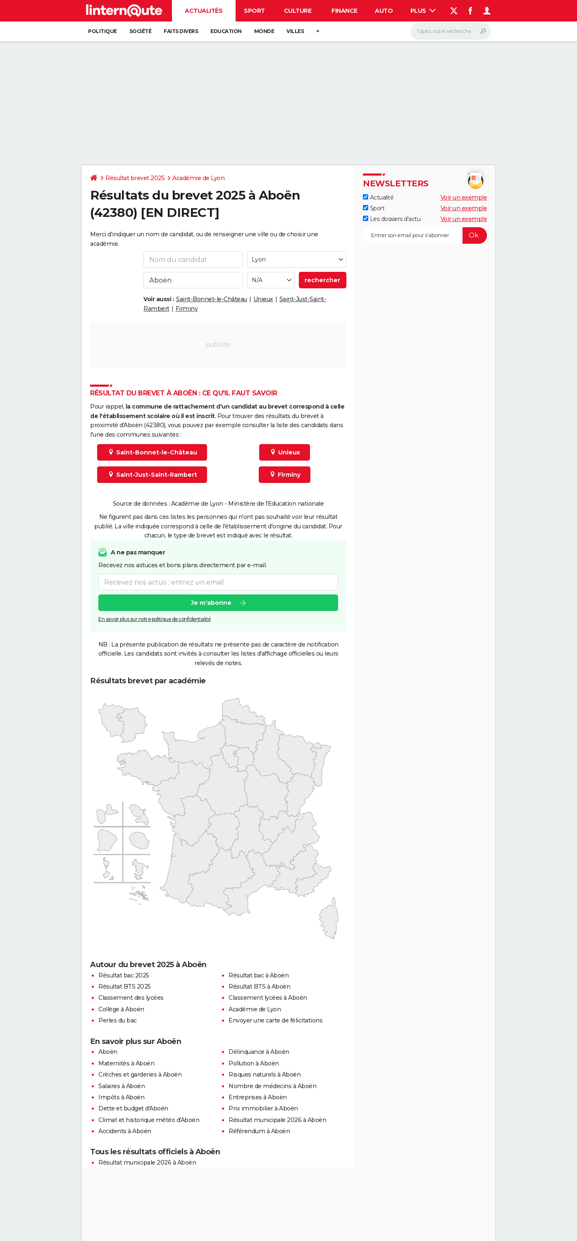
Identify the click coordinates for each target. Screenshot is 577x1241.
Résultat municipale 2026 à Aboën (277, 1120)
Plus (423, 10)
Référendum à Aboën (259, 1131)
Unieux (263, 299)
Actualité (378, 197)
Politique (102, 31)
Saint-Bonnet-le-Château (211, 299)
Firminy (187, 308)
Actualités (203, 10)
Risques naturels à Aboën (264, 1074)
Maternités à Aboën (126, 1063)
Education (226, 31)
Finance (344, 10)
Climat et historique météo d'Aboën (148, 1120)
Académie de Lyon (198, 178)
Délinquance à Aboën (259, 1052)
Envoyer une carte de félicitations (275, 1020)
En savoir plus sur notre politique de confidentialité (154, 619)
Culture (298, 10)
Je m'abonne (211, 603)
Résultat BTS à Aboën (259, 986)
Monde (264, 31)
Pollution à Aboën (254, 1063)
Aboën (107, 1052)
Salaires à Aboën (121, 1086)
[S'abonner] (425, 235)
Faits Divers (181, 31)
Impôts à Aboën (121, 1097)
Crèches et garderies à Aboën (139, 1074)
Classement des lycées (131, 997)
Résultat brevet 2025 (135, 178)
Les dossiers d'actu (391, 219)
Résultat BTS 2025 (124, 986)
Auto (384, 10)
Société (140, 31)
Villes (295, 31)
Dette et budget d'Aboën (133, 1108)
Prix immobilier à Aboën (263, 1108)
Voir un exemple (464, 197)
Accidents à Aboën (124, 1131)
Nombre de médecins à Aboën (272, 1086)
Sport (254, 10)
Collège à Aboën (121, 1009)
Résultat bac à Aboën (258, 975)
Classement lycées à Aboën (268, 997)
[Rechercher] (450, 31)
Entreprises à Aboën (258, 1097)
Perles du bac (117, 1020)
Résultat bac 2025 (123, 975)
